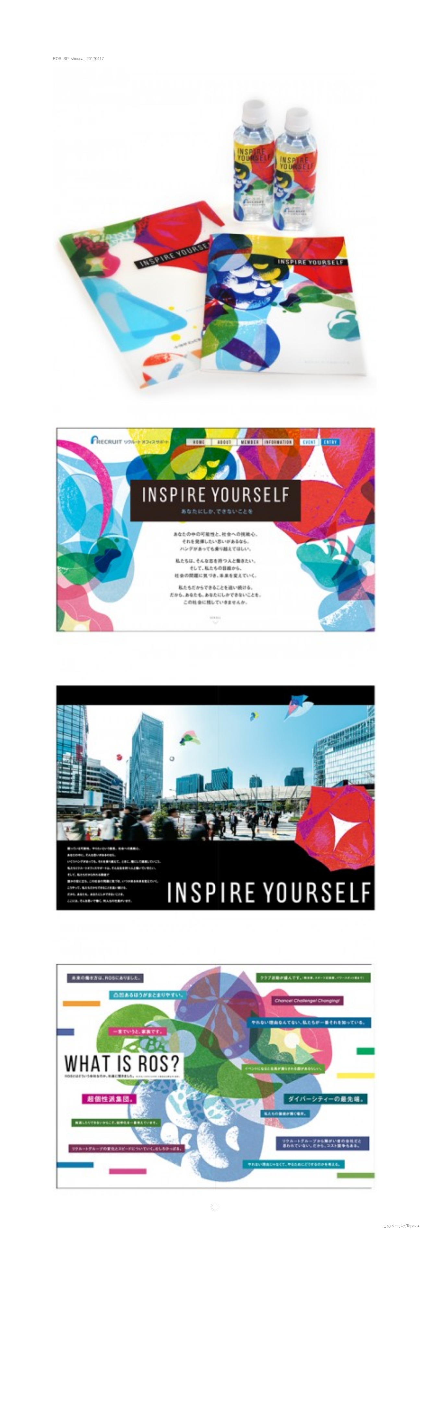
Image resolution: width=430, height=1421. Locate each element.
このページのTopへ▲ (401, 1226)
